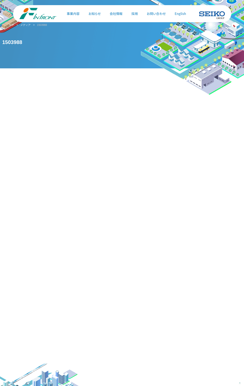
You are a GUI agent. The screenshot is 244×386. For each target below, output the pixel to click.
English (180, 13)
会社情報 (116, 13)
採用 (135, 13)
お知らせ (95, 13)
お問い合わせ (156, 13)
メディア (25, 24)
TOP (11, 24)
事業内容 (73, 13)
